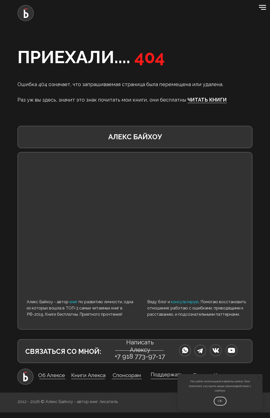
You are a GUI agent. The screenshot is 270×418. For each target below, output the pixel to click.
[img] (185, 350)
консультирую (185, 301)
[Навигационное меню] (262, 7)
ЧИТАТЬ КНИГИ (207, 100)
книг (74, 301)
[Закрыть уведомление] (258, 377)
